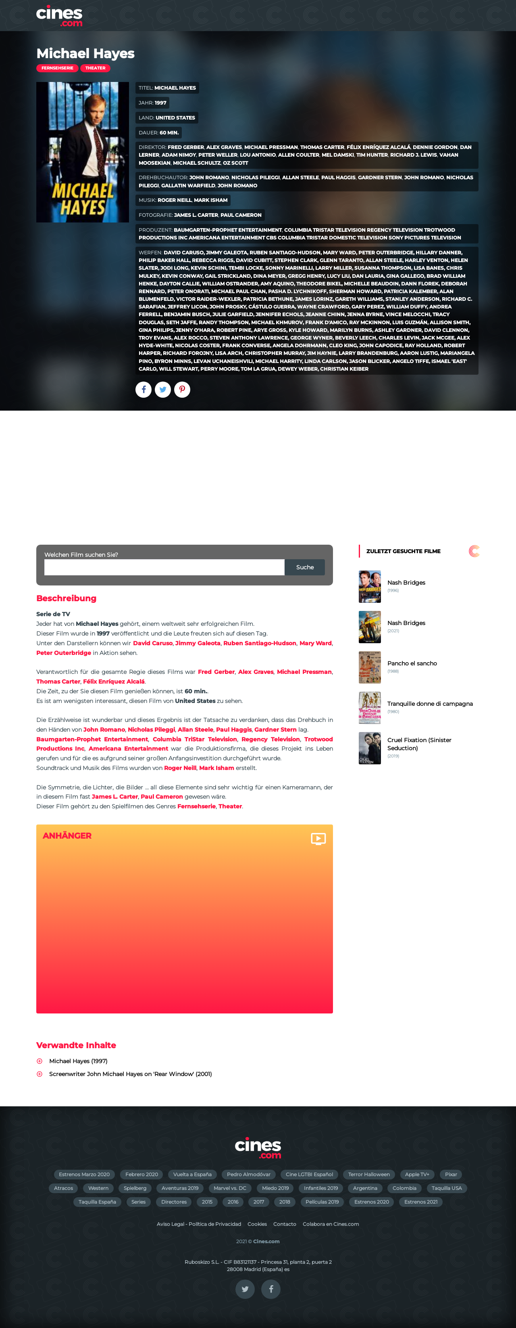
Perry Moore (219, 369)
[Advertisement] (258, 471)
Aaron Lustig (419, 353)
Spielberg (135, 1188)
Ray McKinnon (369, 322)
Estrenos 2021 (420, 1202)
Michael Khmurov (277, 322)
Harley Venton (426, 260)
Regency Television (395, 230)
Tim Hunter (372, 155)
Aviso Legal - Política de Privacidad (199, 1224)
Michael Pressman (271, 147)
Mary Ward (339, 253)
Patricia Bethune (268, 299)
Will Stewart (178, 369)
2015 (207, 1202)
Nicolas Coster (197, 345)
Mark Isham (210, 200)
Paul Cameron (241, 215)
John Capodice (380, 345)
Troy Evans (155, 338)
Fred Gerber (186, 147)
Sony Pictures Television (425, 238)
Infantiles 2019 (321, 1188)
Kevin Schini (208, 268)
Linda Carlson (325, 361)
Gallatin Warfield (188, 186)
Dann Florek (420, 284)
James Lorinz (314, 299)
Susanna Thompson (382, 268)
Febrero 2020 (141, 1174)
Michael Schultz (197, 163)
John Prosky (228, 307)
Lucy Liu (338, 276)
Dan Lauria (368, 276)
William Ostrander (230, 284)
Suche (305, 567)
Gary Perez (368, 307)
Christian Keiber (344, 369)
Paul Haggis (338, 177)
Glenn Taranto (341, 260)
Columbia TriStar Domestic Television (332, 238)
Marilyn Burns (351, 330)
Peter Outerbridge (385, 253)
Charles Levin (399, 338)
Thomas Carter (322, 147)
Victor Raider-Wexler (208, 299)
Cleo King (343, 345)
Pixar (451, 1174)
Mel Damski (338, 155)
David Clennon (446, 330)
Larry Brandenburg (368, 353)
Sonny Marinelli (289, 268)
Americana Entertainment (227, 238)
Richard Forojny (187, 353)
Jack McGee (438, 338)
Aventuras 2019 (180, 1188)
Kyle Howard (308, 330)
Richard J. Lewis (413, 155)
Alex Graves (224, 147)
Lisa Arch (228, 353)
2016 (233, 1202)
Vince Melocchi (407, 314)
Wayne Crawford (323, 307)
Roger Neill (174, 200)
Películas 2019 (322, 1202)
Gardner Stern (380, 177)
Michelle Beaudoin (371, 284)
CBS (271, 238)
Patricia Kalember (410, 291)
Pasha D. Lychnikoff (297, 291)
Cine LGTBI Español (309, 1174)
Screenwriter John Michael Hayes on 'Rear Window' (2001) (130, 1074)
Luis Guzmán (409, 322)
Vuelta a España (192, 1174)
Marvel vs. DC (230, 1188)
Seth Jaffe (181, 322)
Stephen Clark (296, 260)
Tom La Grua (258, 369)
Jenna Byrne (365, 314)
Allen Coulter (298, 155)
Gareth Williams (359, 299)
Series (138, 1202)
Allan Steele (300, 177)
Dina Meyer (269, 276)
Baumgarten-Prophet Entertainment (228, 230)
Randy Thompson (224, 322)
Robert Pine (233, 330)
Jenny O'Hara (195, 330)
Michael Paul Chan (238, 291)
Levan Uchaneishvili (223, 361)
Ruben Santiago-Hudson (285, 253)
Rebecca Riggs (212, 260)
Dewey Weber (298, 369)
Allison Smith (449, 322)
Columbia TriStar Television (325, 230)
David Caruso (184, 253)
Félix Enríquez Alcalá (378, 147)
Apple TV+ (417, 1174)
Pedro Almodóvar (248, 1174)
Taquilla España (97, 1202)
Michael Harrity (278, 361)
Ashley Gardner (398, 330)
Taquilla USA (447, 1188)
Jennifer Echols (279, 314)
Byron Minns (172, 361)
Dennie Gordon (435, 147)
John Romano (209, 177)
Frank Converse (246, 345)
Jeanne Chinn (325, 314)
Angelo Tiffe (410, 361)
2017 (259, 1202)
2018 (284, 1202)
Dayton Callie (179, 284)
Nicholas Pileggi (255, 177)
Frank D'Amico (326, 322)
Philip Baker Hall (164, 260)
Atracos (63, 1188)
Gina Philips (156, 330)
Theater (95, 68)
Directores (174, 1202)
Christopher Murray (275, 353)
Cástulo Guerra (271, 307)
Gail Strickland (228, 276)
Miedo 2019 (275, 1188)
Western (98, 1188)
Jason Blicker (369, 361)
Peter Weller (217, 155)
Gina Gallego (405, 276)
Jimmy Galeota (226, 253)
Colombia (404, 1188)
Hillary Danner (438, 253)
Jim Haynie (321, 353)
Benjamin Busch (187, 314)
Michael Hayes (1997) (78, 1061)
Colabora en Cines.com (331, 1224)
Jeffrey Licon (187, 307)
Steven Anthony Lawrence (249, 338)
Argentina (365, 1188)
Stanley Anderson (412, 299)
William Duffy (406, 307)
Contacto (284, 1224)
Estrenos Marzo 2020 (84, 1174)
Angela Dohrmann (300, 345)
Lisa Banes (429, 268)
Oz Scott (235, 163)
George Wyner (311, 338)
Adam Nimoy (179, 155)
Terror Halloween (369, 1174)
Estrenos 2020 (371, 1202)
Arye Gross (270, 330)
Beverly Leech (355, 338)
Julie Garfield (232, 314)
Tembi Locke (246, 268)
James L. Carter (196, 215)
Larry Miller (333, 268)
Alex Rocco (190, 338)
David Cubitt (254, 260)
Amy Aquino (277, 284)
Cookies (257, 1224)
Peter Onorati (188, 291)
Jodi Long (174, 268)
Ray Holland (423, 345)
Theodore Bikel (318, 284)
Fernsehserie (57, 68)
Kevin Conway (182, 276)
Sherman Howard (355, 291)
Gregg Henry (306, 276)
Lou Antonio (258, 155)
